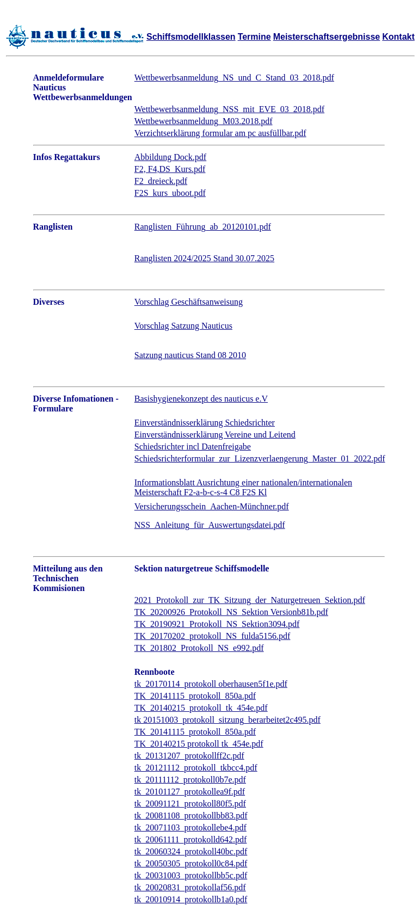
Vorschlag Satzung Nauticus (183, 325)
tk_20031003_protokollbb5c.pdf (191, 875)
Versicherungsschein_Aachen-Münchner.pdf (211, 506)
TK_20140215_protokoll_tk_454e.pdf (201, 707)
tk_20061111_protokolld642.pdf (190, 839)
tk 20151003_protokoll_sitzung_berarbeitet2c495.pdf (227, 719)
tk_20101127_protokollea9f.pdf (189, 791)
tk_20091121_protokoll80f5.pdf (190, 803)
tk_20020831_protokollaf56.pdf (190, 887)
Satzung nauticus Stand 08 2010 (190, 355)
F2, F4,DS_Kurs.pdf (170, 169)
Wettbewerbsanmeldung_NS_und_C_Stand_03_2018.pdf (234, 77)
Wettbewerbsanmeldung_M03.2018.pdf (203, 121)
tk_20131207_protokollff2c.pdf (189, 755)
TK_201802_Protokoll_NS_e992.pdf (199, 648)
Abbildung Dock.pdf (170, 157)
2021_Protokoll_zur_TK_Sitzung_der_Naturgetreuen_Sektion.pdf (249, 600)
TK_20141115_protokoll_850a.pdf (195, 695)
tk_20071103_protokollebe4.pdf (190, 827)
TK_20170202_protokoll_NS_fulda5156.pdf (212, 636)
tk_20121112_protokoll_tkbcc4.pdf (195, 767)
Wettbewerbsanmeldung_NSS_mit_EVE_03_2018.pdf (229, 109)
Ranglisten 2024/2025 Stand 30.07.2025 (204, 258)
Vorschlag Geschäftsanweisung (188, 301)
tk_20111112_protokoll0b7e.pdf (190, 779)
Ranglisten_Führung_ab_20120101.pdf (202, 226)
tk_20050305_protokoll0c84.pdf (191, 863)
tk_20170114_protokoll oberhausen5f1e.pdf (210, 683)
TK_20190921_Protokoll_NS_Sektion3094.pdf (217, 624)
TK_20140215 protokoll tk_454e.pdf (198, 743)
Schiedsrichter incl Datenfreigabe (192, 446)
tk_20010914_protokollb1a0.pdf (191, 899)
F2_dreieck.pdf (160, 181)
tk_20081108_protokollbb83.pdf (191, 815)
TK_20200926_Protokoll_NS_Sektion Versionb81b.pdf (231, 612)
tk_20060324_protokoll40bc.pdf (191, 851)
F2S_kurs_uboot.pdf (170, 193)
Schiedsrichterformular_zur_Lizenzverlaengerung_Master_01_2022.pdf (259, 458)
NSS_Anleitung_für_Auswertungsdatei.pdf (209, 525)
